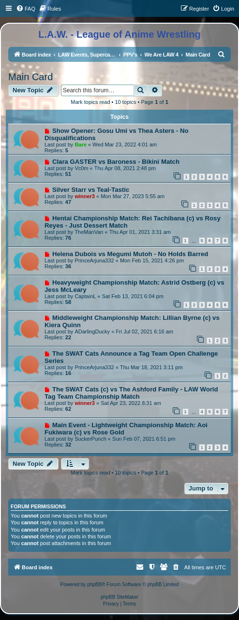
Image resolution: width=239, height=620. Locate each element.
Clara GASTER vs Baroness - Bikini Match (115, 161)
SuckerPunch (90, 439)
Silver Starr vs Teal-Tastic (90, 189)
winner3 (85, 196)
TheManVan (89, 232)
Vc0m (81, 168)
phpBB (94, 584)
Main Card (30, 77)
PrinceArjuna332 (94, 260)
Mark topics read (90, 102)
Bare (80, 144)
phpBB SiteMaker (119, 597)
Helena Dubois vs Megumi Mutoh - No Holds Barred (130, 254)
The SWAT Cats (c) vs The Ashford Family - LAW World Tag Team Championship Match (131, 393)
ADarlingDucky (92, 331)
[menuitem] (25, 8)
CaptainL (85, 296)
